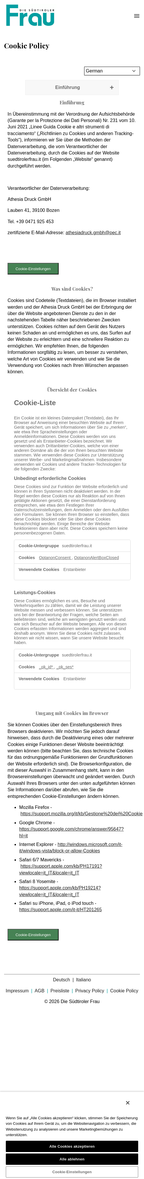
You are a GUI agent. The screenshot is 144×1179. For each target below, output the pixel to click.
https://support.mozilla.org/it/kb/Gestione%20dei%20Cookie (81, 813)
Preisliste (61, 990)
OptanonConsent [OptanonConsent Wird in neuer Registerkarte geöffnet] (55, 557)
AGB (40, 990)
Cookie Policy (124, 990)
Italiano (83, 979)
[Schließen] (127, 1102)
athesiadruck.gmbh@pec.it (93, 232)
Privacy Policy (90, 990)
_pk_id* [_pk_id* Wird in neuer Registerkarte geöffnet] (46, 667)
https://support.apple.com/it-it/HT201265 (60, 909)
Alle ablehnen (72, 1159)
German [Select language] (94, 70)
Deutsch (62, 979)
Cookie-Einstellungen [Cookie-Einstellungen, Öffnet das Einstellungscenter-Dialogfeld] (72, 1172)
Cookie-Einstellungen (33, 269)
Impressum (18, 990)
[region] (72, 1135)
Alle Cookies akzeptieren (72, 1146)
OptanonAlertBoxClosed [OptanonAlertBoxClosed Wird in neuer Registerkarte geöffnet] (96, 557)
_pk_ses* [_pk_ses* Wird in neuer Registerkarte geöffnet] (64, 667)
